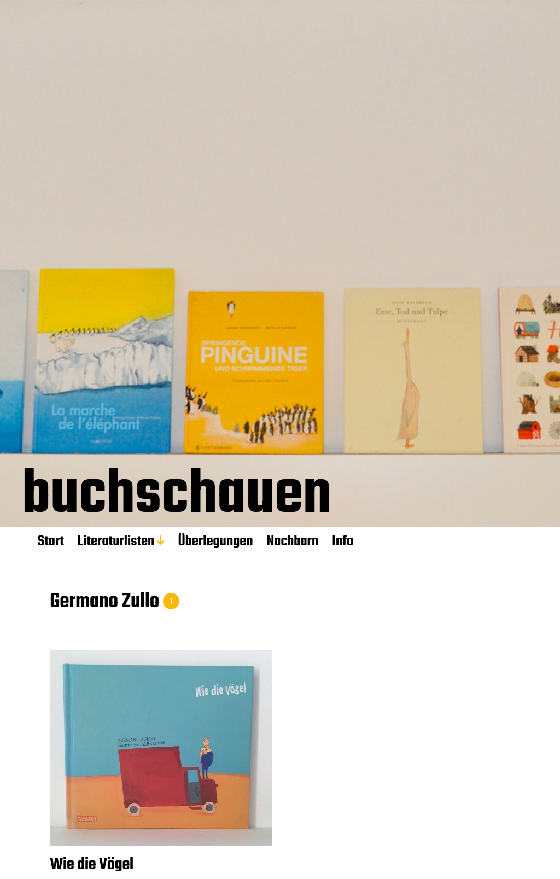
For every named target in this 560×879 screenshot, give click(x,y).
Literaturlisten (116, 541)
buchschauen (176, 498)
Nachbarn (293, 541)
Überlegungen (215, 541)
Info (342, 541)
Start (51, 541)
